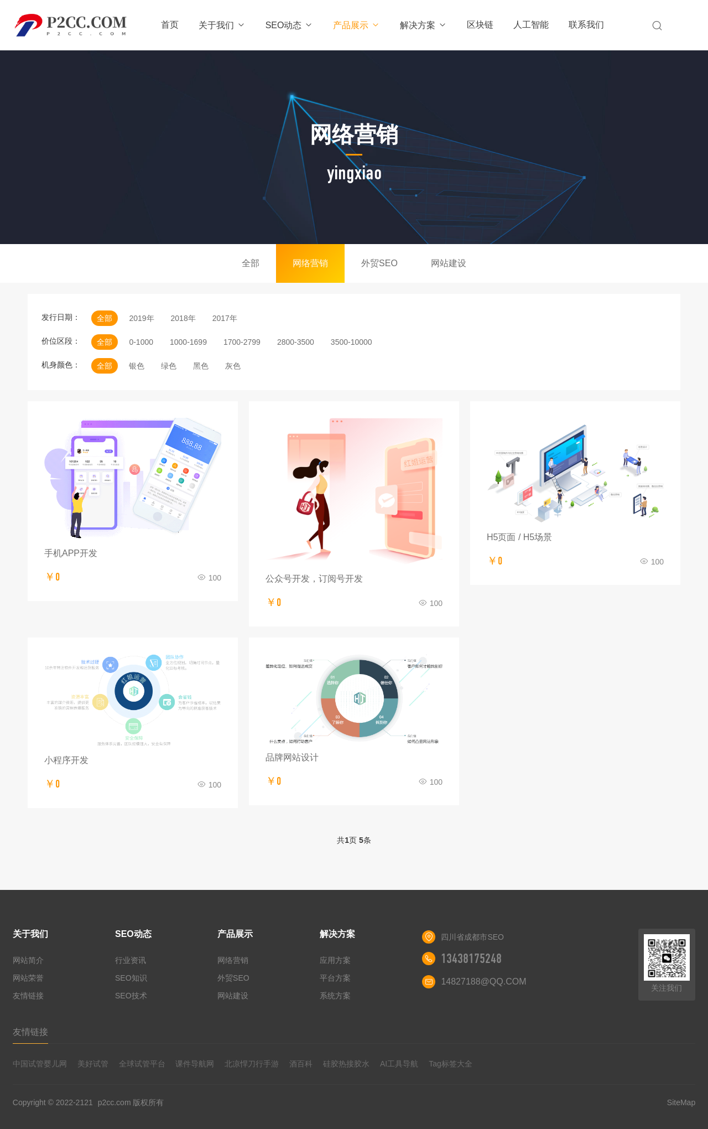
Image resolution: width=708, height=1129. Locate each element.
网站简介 (28, 960)
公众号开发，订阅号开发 (314, 578)
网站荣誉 (28, 977)
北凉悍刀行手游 (252, 1063)
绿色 (168, 365)
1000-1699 (188, 342)
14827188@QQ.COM (483, 981)
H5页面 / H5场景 (519, 537)
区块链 (480, 24)
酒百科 (301, 1063)
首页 (170, 24)
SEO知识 (131, 977)
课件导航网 (194, 1063)
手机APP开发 (70, 553)
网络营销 (310, 263)
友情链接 (28, 995)
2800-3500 (295, 342)
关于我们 (222, 25)
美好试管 (92, 1063)
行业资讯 (130, 960)
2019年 (141, 318)
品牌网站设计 (292, 757)
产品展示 (356, 25)
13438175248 (471, 958)
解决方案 (423, 25)
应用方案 (335, 960)
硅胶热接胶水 (346, 1063)
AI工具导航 (399, 1063)
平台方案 (335, 977)
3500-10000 (351, 342)
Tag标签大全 (450, 1063)
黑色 (201, 365)
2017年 (224, 318)
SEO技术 (131, 995)
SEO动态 (290, 25)
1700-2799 (242, 342)
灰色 (233, 365)
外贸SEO (379, 263)
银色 (136, 365)
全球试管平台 (142, 1063)
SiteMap (681, 1102)
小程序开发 (66, 760)
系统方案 (335, 995)
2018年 (183, 318)
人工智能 (531, 24)
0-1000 (141, 342)
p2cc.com (114, 1102)
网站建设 (448, 263)
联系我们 (586, 24)
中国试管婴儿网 (40, 1063)
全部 (250, 263)
